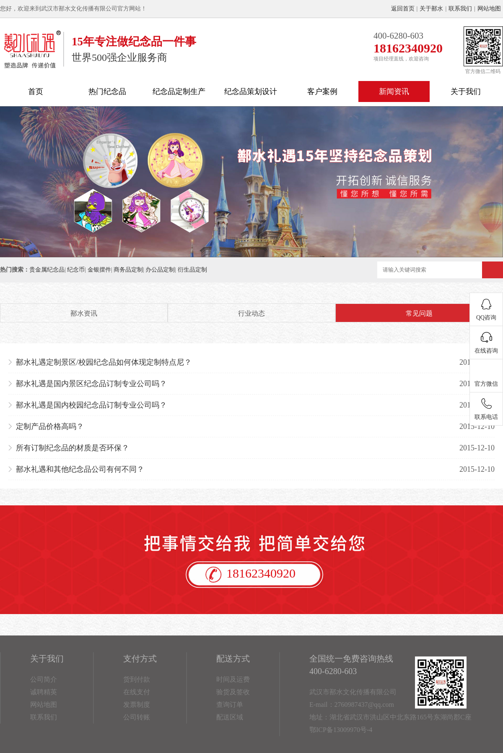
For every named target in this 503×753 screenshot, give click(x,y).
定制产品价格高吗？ (50, 426)
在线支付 (136, 691)
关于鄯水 (431, 8)
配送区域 (229, 717)
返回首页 (403, 8)
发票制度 (136, 704)
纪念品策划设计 (250, 91)
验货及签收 (233, 691)
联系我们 (460, 8)
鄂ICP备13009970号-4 (340, 729)
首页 (35, 91)
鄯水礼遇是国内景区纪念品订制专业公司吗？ (91, 383)
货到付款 (136, 679)
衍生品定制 (192, 270)
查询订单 (229, 704)
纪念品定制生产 (179, 91)
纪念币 (76, 270)
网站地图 (489, 8)
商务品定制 (128, 270)
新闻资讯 (394, 91)
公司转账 (136, 717)
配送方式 (233, 658)
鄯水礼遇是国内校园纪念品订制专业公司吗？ (91, 405)
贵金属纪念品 (47, 270)
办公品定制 (160, 270)
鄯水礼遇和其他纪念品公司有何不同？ (80, 469)
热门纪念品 (107, 91)
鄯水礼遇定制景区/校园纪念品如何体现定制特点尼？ (104, 362)
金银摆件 (99, 270)
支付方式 (140, 658)
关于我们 (466, 91)
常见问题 (419, 313)
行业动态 (251, 313)
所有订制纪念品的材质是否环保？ (72, 448)
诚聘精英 (43, 691)
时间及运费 (233, 679)
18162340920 (261, 573)
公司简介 (43, 679)
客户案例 (322, 91)
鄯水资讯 (83, 313)
